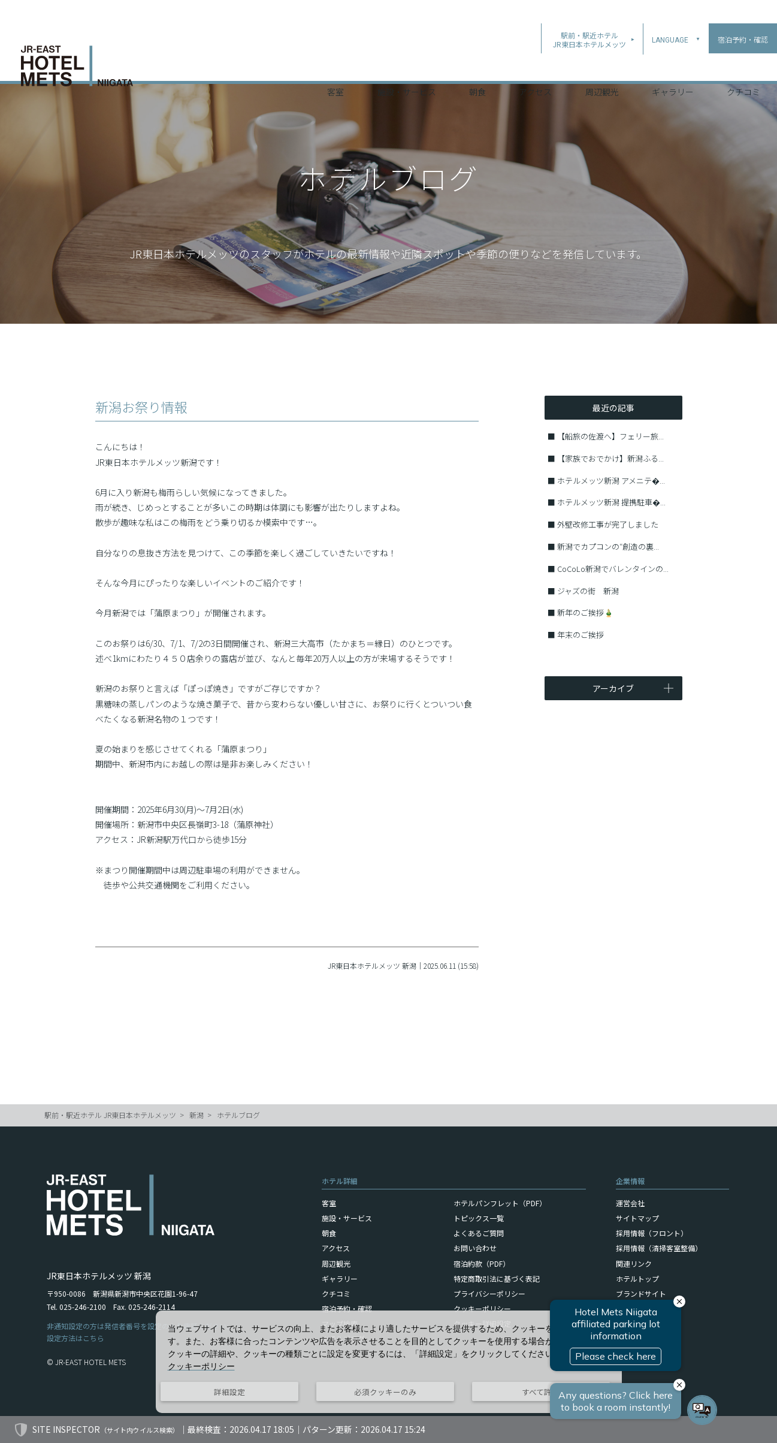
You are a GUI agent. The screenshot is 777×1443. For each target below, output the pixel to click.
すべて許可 (541, 1391)
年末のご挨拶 (580, 634)
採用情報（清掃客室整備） (659, 1248)
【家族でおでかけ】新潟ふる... (610, 458)
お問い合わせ (475, 1248)
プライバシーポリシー (489, 1293)
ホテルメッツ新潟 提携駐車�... (611, 502)
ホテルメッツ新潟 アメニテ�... (611, 480)
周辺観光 (602, 65)
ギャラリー (673, 65)
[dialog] (389, 1362)
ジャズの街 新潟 (588, 591)
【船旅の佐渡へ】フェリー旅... (610, 436)
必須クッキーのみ (385, 1391)
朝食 (477, 65)
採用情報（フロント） (652, 1233)
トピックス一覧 (478, 1218)
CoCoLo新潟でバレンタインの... (613, 568)
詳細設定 (229, 1391)
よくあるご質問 (478, 1233)
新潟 (196, 1115)
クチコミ (743, 65)
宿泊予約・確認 (347, 1308)
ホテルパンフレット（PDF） (499, 1203)
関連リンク (634, 1263)
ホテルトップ (637, 1278)
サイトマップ (637, 1218)
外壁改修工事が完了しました (607, 524)
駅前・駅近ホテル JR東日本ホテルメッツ (110, 1115)
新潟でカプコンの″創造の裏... (608, 546)
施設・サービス (406, 65)
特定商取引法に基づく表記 (496, 1278)
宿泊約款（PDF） (481, 1263)
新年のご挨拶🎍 (585, 612)
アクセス (535, 65)
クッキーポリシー (482, 1308)
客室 (335, 65)
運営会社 (630, 1203)
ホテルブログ (238, 1115)
